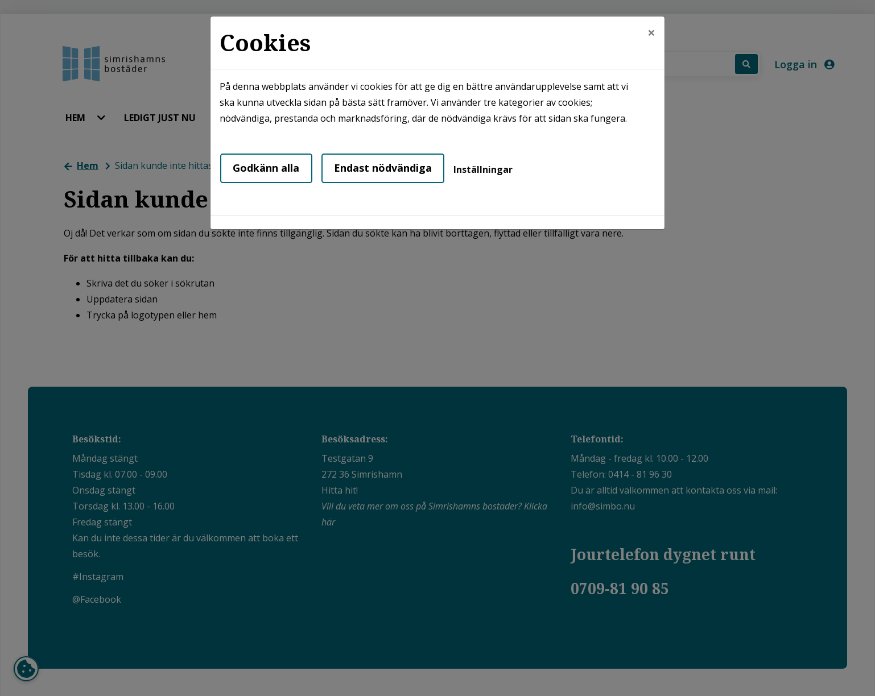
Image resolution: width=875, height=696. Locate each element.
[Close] (651, 32)
